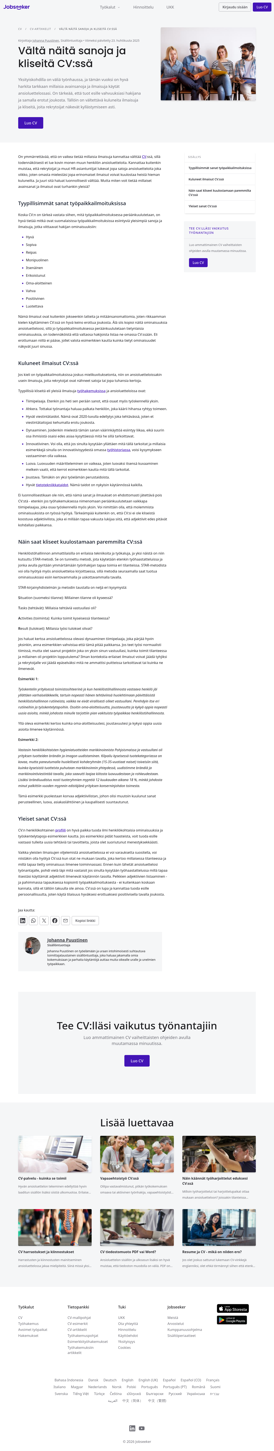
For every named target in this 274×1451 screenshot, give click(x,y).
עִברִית (214, 1393)
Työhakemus (28, 1323)
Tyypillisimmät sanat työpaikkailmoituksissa (220, 168)
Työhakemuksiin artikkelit (80, 1350)
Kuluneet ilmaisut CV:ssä (206, 179)
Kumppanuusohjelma (184, 1329)
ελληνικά (134, 1393)
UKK (170, 7)
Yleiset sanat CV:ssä (203, 206)
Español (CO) (191, 1380)
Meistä (172, 1317)
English (127, 1380)
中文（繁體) (157, 1400)
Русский (175, 1393)
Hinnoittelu (143, 7)
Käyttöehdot (128, 1335)
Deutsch (110, 1380)
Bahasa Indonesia (69, 1380)
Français (212, 1380)
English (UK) (148, 1380)
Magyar (77, 1387)
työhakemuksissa (91, 391)
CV (20, 29)
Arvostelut (175, 1323)
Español (169, 1380)
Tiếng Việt (81, 1393)
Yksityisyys (126, 1341)
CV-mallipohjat (79, 1317)
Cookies (124, 1347)
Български (154, 1393)
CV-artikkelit (40, 29)
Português (149, 1387)
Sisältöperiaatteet (181, 1335)
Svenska (61, 1393)
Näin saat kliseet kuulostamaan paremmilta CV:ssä (220, 192)
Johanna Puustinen (46, 40)
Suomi (215, 1387)
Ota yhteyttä (128, 1323)
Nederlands (97, 1387)
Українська (196, 1393)
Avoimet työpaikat (32, 1329)
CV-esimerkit (77, 1323)
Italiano (60, 1387)
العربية (112, 1400)
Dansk (93, 1380)
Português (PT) (175, 1387)
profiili (60, 830)
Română (198, 1387)
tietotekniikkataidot (52, 485)
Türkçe (99, 1393)
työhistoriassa (118, 449)
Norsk (117, 1387)
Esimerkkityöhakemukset (87, 1341)
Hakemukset (28, 1335)
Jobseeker (143, 1441)
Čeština (116, 1393)
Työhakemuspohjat (82, 1335)
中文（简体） (132, 1400)
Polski (131, 1387)
